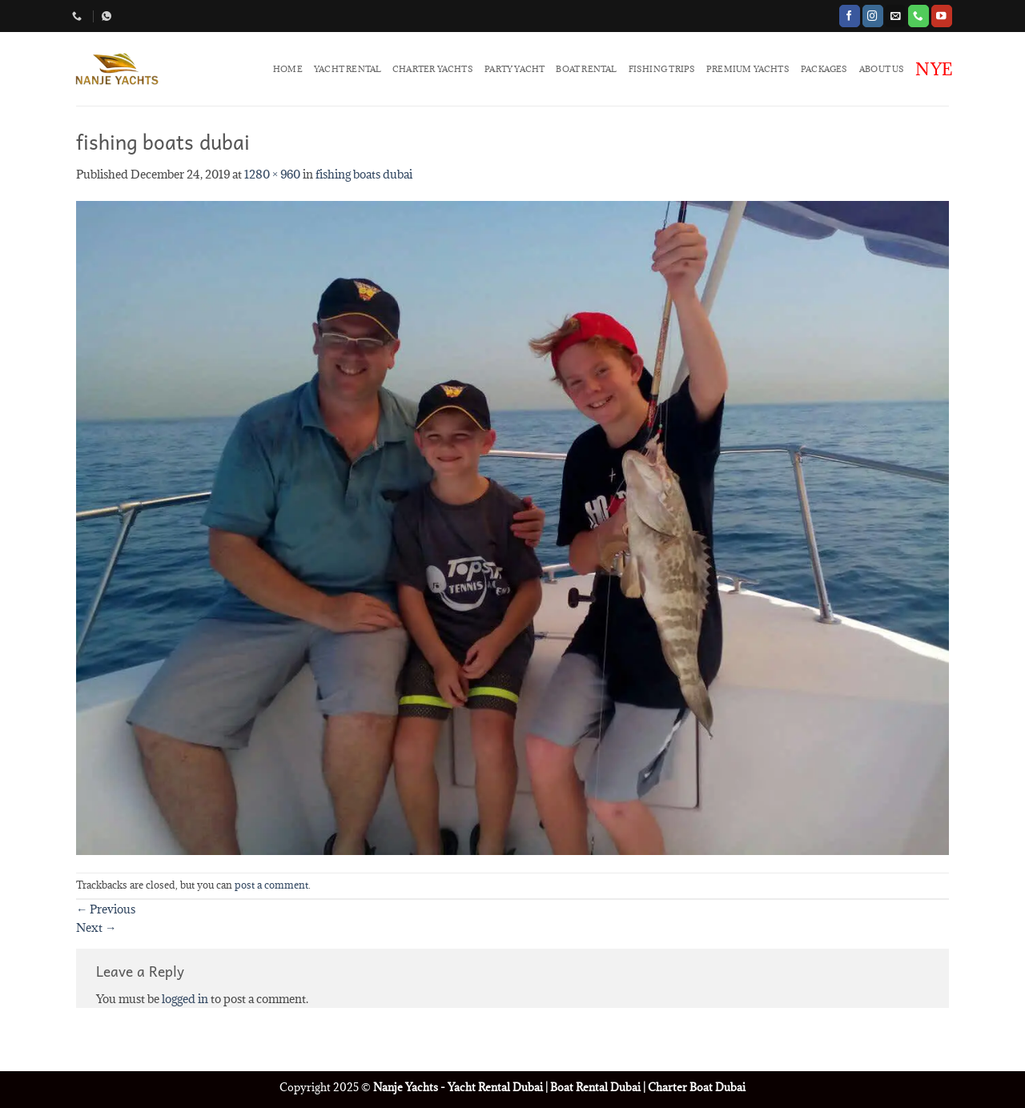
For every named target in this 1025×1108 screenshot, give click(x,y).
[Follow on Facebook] (849, 15)
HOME (288, 68)
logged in (185, 998)
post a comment (271, 885)
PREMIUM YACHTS (748, 68)
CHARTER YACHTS (432, 68)
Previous (105, 909)
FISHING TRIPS (662, 68)
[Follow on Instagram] (872, 15)
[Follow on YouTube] (941, 15)
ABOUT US (882, 68)
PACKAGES (824, 68)
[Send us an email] (895, 15)
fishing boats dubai (364, 174)
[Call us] (918, 15)
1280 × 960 (272, 174)
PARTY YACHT (514, 68)
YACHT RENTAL (347, 68)
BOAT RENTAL (586, 68)
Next (96, 927)
